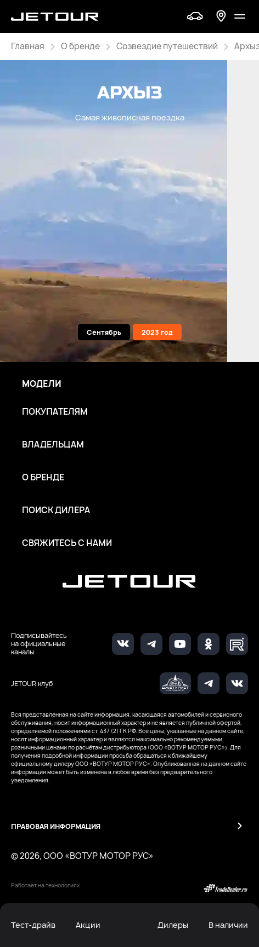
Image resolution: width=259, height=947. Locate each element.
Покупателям (55, 411)
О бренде (43, 477)
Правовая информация (55, 826)
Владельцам (53, 444)
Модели (41, 384)
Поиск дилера (56, 510)
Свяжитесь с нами (67, 543)
